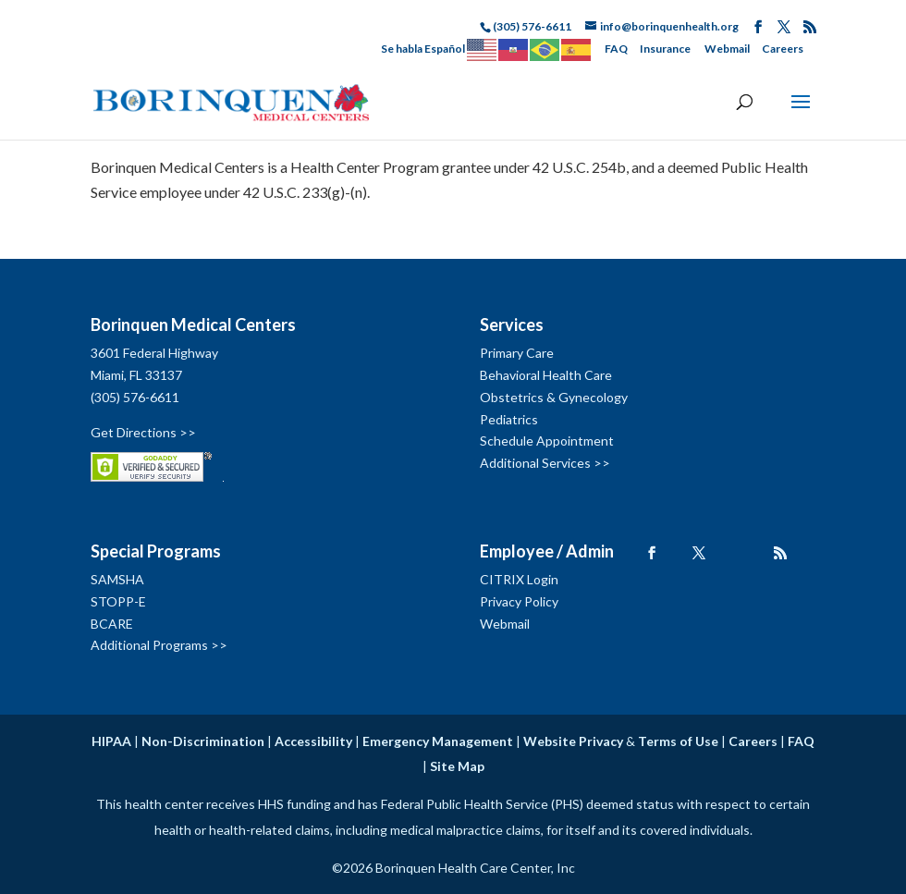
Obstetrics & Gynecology (554, 397)
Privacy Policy (519, 601)
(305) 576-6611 (135, 397)
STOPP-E (118, 601)
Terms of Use (678, 741)
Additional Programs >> (159, 645)
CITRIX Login (519, 579)
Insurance (665, 48)
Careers (782, 48)
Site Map (457, 766)
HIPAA (111, 741)
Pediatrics (509, 419)
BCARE (112, 623)
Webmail (727, 48)
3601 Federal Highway (154, 353)
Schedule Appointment (547, 440)
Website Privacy (573, 741)
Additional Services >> (545, 463)
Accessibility (313, 741)
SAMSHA (117, 579)
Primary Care (517, 353)
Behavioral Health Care (546, 375)
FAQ (616, 48)
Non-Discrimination (202, 741)
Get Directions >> (143, 432)
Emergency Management (437, 741)
